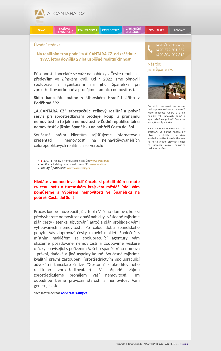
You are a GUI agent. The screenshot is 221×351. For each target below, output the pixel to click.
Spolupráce (156, 30)
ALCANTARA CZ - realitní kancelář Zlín (56, 13)
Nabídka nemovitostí (65, 30)
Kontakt (179, 30)
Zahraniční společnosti (133, 30)
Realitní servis (87, 30)
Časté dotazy (110, 30)
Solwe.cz (184, 344)
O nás (41, 30)
